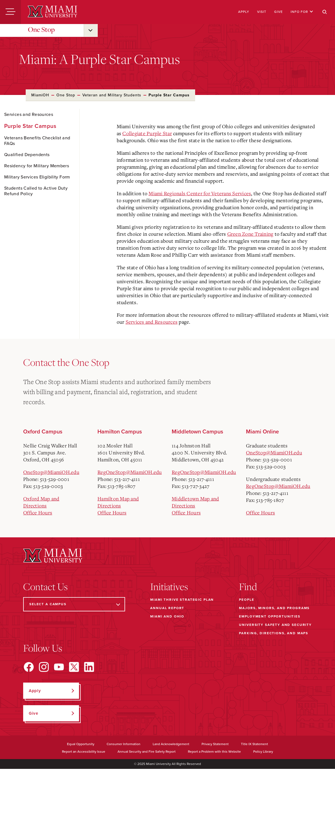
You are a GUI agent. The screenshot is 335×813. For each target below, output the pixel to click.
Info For (302, 12)
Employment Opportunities (269, 616)
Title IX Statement (254, 744)
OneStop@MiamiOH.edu (51, 472)
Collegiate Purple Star (147, 133)
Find (248, 586)
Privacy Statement (215, 744)
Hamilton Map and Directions (118, 502)
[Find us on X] (74, 667)
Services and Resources (28, 114)
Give (278, 12)
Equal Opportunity (80, 744)
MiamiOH (40, 95)
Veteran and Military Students (111, 95)
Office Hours (37, 512)
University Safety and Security (275, 625)
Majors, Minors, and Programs (274, 608)
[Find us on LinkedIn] (89, 667)
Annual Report (167, 608)
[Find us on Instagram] (43, 667)
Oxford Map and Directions (41, 502)
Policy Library (263, 752)
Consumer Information (123, 744)
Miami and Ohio (167, 616)
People (246, 600)
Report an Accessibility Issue (83, 752)
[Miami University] (52, 12)
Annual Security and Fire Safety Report (147, 752)
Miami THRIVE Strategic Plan (182, 600)
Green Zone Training (250, 233)
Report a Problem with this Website (214, 752)
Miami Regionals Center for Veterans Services (200, 193)
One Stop (41, 29)
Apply (243, 12)
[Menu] (10, 12)
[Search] (325, 12)
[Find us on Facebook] (28, 667)
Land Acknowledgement (171, 744)
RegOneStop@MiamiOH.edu (129, 472)
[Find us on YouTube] (58, 667)
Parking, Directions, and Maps (273, 633)
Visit (261, 12)
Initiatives (169, 586)
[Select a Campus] (74, 604)
